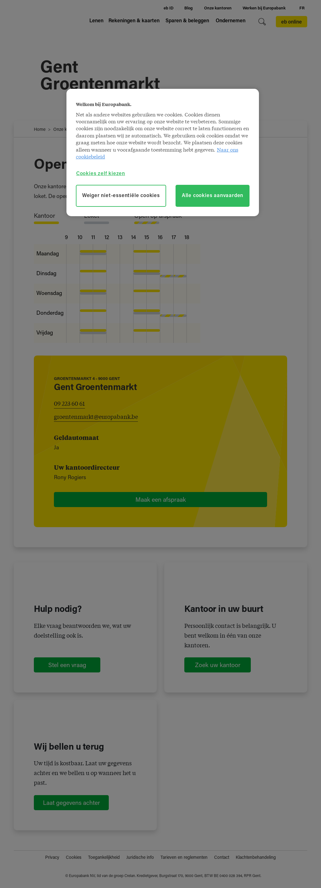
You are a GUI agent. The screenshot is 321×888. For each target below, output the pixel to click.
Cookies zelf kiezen (100, 173)
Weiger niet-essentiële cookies (121, 195)
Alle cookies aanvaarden (212, 195)
